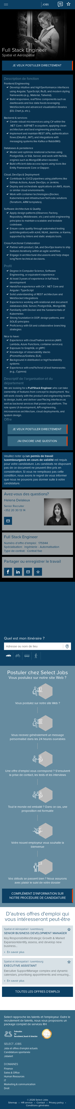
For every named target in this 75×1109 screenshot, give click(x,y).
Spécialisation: (13, 547)
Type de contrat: (14, 551)
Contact (41, 1102)
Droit (6, 1088)
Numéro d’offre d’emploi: (20, 543)
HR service (27, 1102)
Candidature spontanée (17, 1052)
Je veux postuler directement (43, 66)
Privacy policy (56, 1102)
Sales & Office (12, 1072)
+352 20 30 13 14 (14, 510)
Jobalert (8, 1056)
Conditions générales (37, 1105)
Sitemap (12, 1102)
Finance (8, 1068)
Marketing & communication (19, 1084)
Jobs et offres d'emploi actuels (21, 1048)
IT (5, 1080)
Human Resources (14, 1076)
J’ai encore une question (42, 441)
